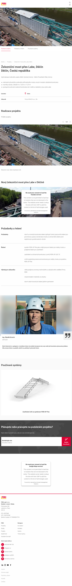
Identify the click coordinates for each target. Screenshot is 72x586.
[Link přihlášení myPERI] (36, 555)
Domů (3, 62)
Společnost (4, 534)
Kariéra (19, 531)
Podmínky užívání (5, 575)
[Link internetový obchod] (36, 558)
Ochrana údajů (5, 572)
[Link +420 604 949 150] (36, 544)
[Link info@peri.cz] (36, 548)
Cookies (3, 581)
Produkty (3, 526)
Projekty (9, 62)
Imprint (3, 569)
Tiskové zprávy (21, 534)
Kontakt (3, 578)
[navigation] (36, 441)
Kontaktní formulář (6, 536)
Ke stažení (20, 526)
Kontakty (20, 528)
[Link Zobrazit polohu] (36, 551)
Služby (2, 528)
